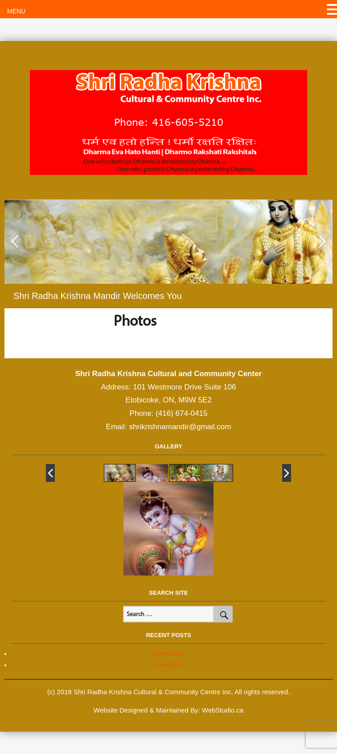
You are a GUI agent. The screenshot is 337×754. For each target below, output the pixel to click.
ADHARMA (168, 653)
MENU (16, 11)
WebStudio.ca (222, 710)
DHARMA (168, 664)
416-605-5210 (187, 122)
